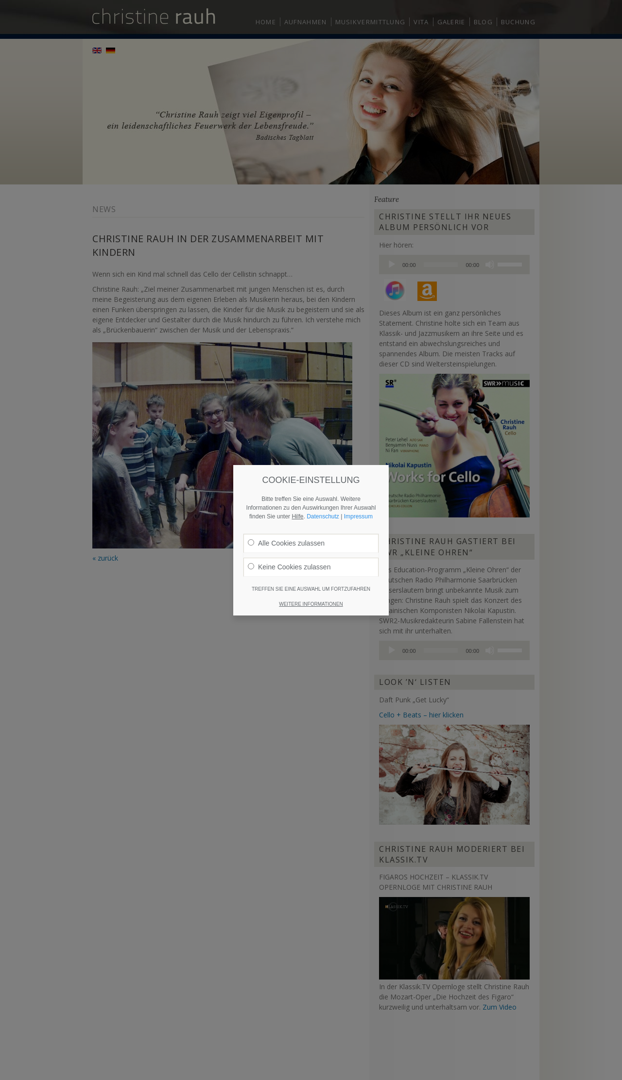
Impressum (358, 481)
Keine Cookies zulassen (289, 531)
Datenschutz (323, 481)
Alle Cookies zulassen (286, 508)
